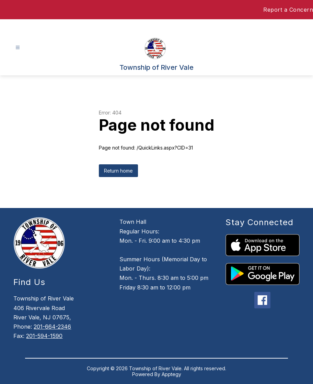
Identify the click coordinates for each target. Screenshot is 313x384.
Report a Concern (288, 9)
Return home (118, 171)
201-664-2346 (52, 326)
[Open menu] (18, 48)
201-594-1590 (44, 335)
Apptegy (171, 374)
